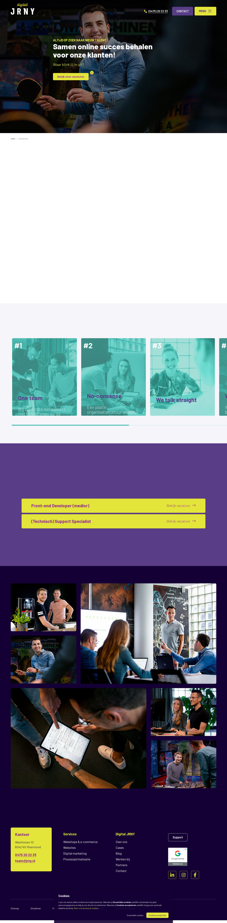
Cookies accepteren (157, 915)
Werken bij (23, 139)
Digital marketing (75, 856)
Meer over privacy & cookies (86, 908)
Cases (120, 850)
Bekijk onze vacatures (73, 76)
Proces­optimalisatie (76, 862)
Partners (121, 867)
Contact (121, 873)
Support (178, 840)
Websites (69, 850)
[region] (113, 379)
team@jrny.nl (25, 863)
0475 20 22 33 (25, 857)
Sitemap (15, 911)
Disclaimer (36, 911)
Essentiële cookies (135, 915)
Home (13, 139)
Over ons (121, 844)
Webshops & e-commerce (80, 844)
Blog (119, 856)
